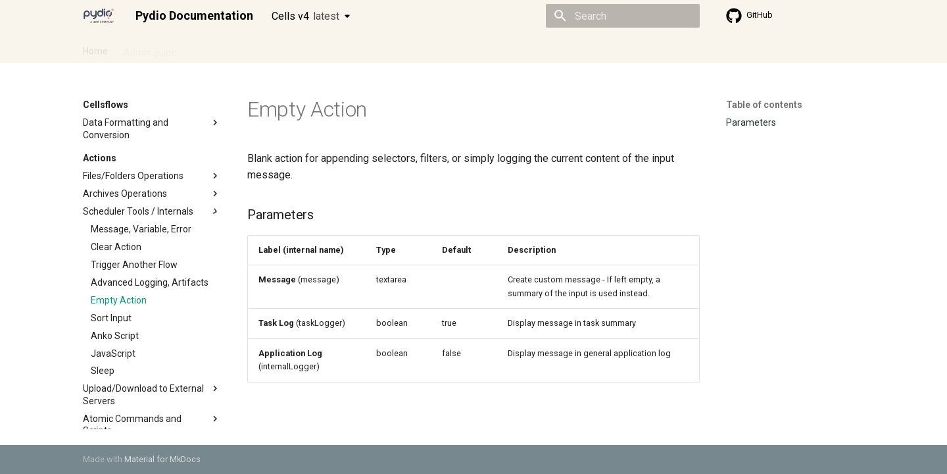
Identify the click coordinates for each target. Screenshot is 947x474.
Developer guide (283, 48)
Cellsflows (213, 48)
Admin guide (150, 48)
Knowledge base (367, 48)
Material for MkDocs (162, 459)
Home (95, 48)
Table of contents (764, 104)
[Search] (623, 16)
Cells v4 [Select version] (305, 16)
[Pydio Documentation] (99, 16)
